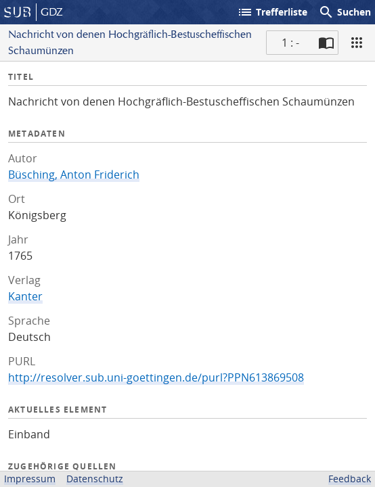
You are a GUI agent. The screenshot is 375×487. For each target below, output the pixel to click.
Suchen (344, 12)
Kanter (25, 296)
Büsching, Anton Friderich (73, 174)
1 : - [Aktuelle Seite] (290, 42)
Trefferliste (272, 12)
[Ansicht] (357, 42)
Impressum (30, 478)
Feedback (349, 478)
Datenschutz (94, 478)
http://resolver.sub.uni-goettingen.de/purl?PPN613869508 (156, 377)
